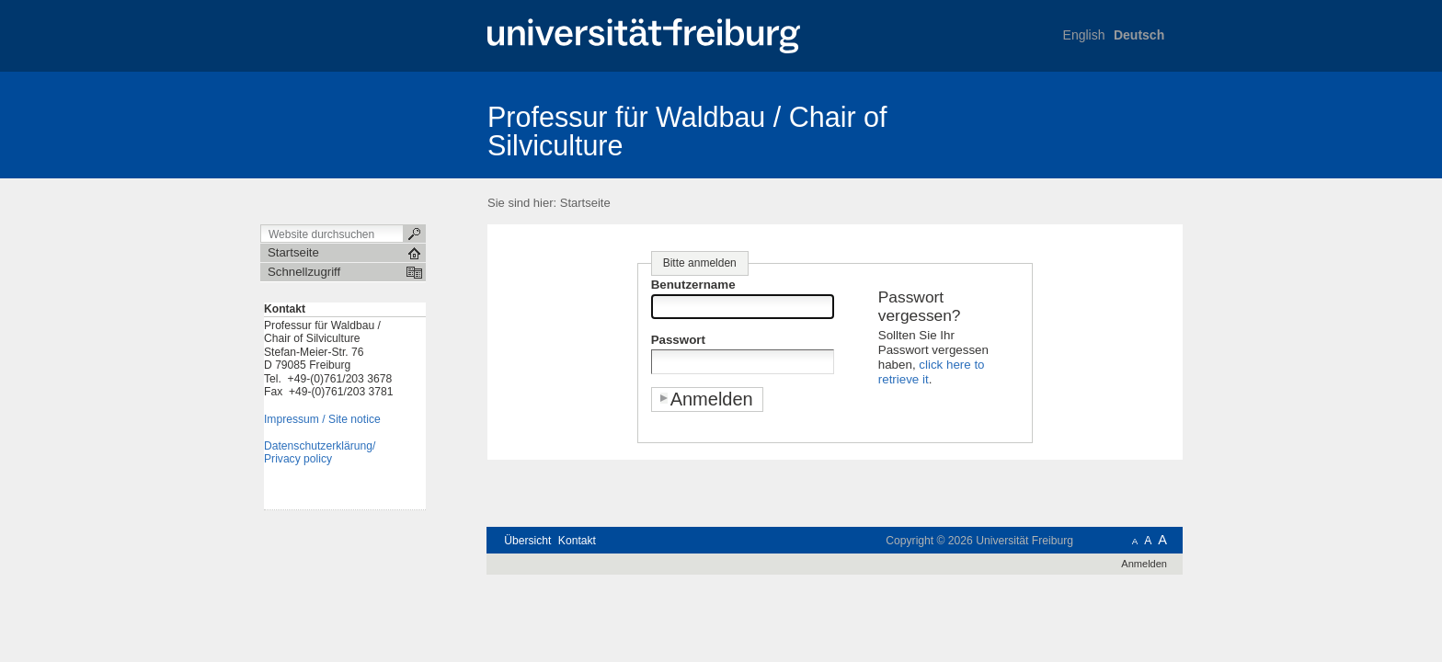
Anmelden (1144, 563)
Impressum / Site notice (322, 419)
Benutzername (693, 284)
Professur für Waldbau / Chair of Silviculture (687, 131)
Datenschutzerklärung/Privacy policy (319, 452)
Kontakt (577, 540)
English (1084, 35)
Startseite (585, 203)
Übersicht (527, 540)
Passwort (678, 340)
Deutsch (1139, 35)
